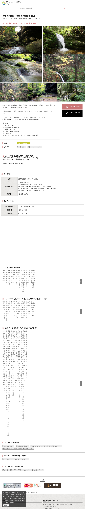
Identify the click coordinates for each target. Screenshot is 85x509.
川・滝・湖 (20, 147)
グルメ (6, 409)
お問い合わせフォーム (15, 499)
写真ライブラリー (13, 485)
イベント (6, 418)
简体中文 (47, 444)
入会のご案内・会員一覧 (52, 412)
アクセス (6, 423)
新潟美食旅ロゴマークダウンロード (55, 428)
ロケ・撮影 (11, 495)
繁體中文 (47, 446)
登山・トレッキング (34, 147)
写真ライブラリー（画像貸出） (54, 418)
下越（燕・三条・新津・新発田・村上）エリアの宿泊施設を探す (22, 370)
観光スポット (8, 414)
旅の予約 (6, 421)
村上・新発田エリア (23, 143)
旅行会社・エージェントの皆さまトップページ (58, 405)
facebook (6, 440)
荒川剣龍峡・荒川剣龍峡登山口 (29, 392)
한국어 (47, 442)
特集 (5, 405)
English (47, 440)
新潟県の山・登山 (21, 347)
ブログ (6, 446)
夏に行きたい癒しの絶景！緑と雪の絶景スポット (45, 347)
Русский (47, 449)
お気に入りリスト (9, 425)
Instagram (7, 444)
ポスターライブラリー (51, 425)
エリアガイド (8, 407)
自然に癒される (7, 347)
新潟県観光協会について (52, 409)
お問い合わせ (49, 461)
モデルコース (8, 412)
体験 (5, 416)
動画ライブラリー (50, 421)
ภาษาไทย (47, 451)
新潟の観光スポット (14, 392)
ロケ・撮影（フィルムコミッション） (56, 432)
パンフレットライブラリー (53, 423)
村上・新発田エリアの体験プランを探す (15, 360)
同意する (6, 505)
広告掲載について (50, 414)
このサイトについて (51, 407)
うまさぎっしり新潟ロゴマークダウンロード (58, 430)
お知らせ (6, 428)
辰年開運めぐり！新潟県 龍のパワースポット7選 (17, 349)
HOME (4, 392)
